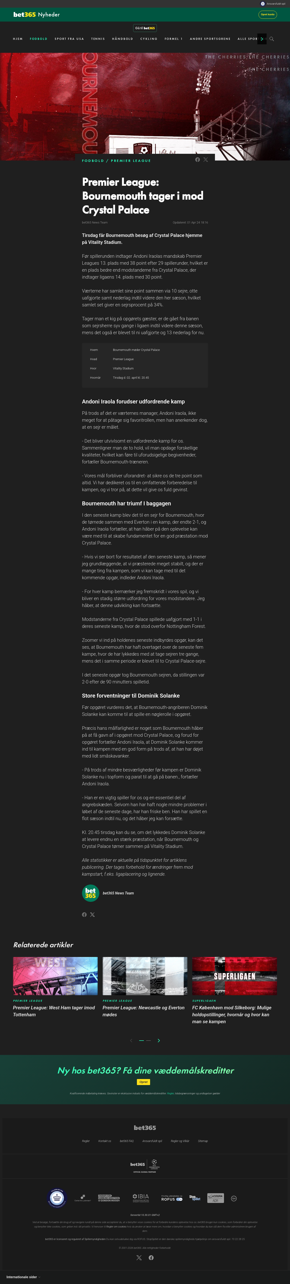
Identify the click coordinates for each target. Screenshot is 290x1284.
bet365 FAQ (127, 1141)
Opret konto (267, 14)
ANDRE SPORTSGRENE (210, 39)
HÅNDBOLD (122, 39)
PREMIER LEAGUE (131, 160)
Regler (170, 1093)
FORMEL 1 (174, 39)
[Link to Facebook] (197, 162)
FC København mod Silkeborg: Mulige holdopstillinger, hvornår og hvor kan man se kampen (231, 1014)
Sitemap (203, 1141)
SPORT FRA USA (69, 39)
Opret (143, 1082)
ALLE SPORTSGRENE (256, 39)
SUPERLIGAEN (204, 1001)
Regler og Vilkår (180, 1141)
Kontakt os (104, 1141)
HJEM (18, 39)
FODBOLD (39, 39)
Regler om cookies (116, 1226)
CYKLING (149, 39)
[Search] (272, 39)
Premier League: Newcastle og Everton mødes (144, 1011)
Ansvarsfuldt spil (276, 4)
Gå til (145, 28)
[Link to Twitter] (205, 162)
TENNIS (98, 39)
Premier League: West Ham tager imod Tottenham (54, 1011)
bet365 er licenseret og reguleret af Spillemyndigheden (75, 1239)
